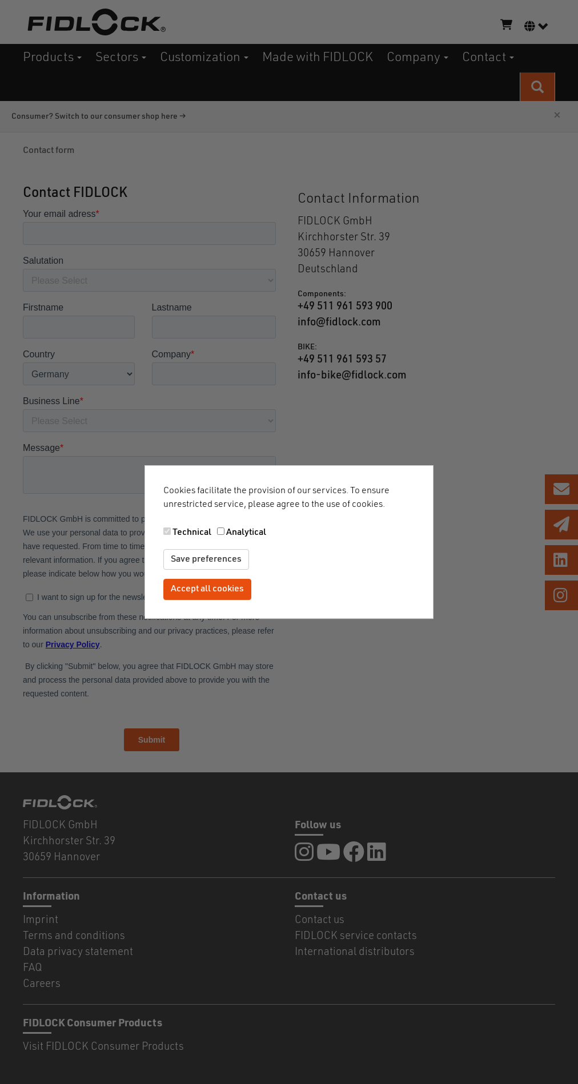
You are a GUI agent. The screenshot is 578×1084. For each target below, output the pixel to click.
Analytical (246, 532)
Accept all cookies (207, 589)
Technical (191, 532)
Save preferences (206, 559)
